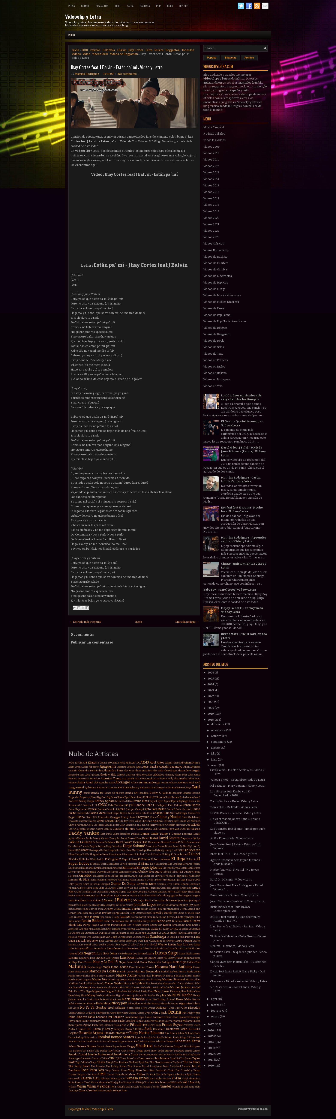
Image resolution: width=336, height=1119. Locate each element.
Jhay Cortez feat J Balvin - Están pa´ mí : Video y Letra (116, 67)
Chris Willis (134, 821)
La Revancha (139, 937)
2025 (211, 678)
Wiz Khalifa (118, 1086)
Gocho (134, 887)
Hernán (124, 895)
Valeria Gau (90, 1078)
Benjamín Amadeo (181, 793)
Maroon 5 (158, 975)
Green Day (185, 887)
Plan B (146, 1024)
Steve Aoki (86, 1058)
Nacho (187, 995)
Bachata (145, 6)
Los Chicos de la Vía (173, 948)
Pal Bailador (116, 1016)
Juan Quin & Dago (109, 917)
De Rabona (110, 842)
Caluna (178, 805)
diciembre (218, 724)
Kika (86, 928)
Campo (130, 809)
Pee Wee (154, 1021)
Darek (124, 838)
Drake (123, 850)
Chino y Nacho (169, 817)
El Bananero (128, 854)
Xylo (136, 1086)
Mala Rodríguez (164, 962)
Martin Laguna (84, 979)
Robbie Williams (186, 1033)
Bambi (87, 793)
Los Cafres (144, 948)
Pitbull (135, 1025)
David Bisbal (150, 838)
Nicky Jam (119, 1003)
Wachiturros (162, 1082)
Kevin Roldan (179, 925)
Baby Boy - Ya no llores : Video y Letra (229, 589)
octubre (216, 736)
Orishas (80, 1012)
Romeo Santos (122, 1037)
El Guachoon (179, 854)
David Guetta (169, 838)
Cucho (139, 829)
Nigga (182, 1003)
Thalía (101, 1062)
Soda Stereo (165, 1050)
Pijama (78, 1024)
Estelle (184, 868)
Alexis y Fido (107, 774)
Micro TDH (80, 991)
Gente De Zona (123, 884)
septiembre (219, 741)
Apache (103, 782)
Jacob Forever (169, 900)
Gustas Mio (102, 891)
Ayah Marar (90, 787)
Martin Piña (99, 979)
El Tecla (94, 863)
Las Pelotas (168, 940)
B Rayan (101, 787)
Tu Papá (93, 1074)
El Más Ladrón (97, 859)
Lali (78, 940)
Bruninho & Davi (124, 801)
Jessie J (197, 905)
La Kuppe (152, 932)
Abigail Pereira (172, 762)
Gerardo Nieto (146, 883)
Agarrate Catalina (126, 766)
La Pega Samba (125, 937)
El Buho (138, 854)
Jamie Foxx (183, 900)
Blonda (160, 797)
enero (215, 1016)
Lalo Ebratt (106, 940)
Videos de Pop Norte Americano (224, 321)
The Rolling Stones (116, 1066)
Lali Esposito (89, 940)
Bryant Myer (156, 801)
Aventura (182, 782)
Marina (182, 971)
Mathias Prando (96, 983)
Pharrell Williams (182, 1020)
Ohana (151, 1007)
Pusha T (72, 1029)
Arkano (134, 782)
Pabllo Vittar (194, 1012)
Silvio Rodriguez (192, 1046)
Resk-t (196, 1029)
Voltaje (140, 1082)
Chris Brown (105, 820)
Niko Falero (193, 1003)
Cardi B (170, 809)
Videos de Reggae (215, 327)
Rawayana (119, 1029)
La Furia (110, 933)
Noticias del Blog (214, 133)
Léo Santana (150, 958)
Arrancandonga (149, 782)
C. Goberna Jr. (87, 805)
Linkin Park (175, 944)
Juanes (125, 917)
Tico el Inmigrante (152, 1066)
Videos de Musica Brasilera (221, 301)
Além (190, 774)
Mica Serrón (133, 987)
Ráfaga (183, 1037)
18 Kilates (90, 762)
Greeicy (175, 887)
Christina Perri (171, 821)
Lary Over (137, 940)
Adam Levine (75, 766)
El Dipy (166, 854)
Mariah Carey (125, 971)
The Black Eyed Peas (139, 1062)
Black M (141, 797)
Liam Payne (121, 944)
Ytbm (197, 1086)
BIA (115, 787)
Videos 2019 (211, 211)
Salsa (130, 6)
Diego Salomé (134, 846)
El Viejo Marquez (128, 863)
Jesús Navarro (75, 909)
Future (190, 879)
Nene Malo (183, 999)
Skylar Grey (119, 1050)
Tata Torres (186, 1058)
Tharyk (110, 1062)
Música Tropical (213, 127)
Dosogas (94, 850)
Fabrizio (167, 871)
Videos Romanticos (216, 250)
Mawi (141, 983)
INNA (152, 895)
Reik (148, 1029)
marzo (215, 1004)
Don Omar (81, 850)
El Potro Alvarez (160, 859)
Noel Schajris (117, 1007)
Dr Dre (103, 850)
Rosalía (160, 1037)
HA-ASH (167, 891)
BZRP (126, 787)
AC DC (136, 762)
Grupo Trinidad (82, 891)
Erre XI (176, 868)
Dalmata (135, 833)
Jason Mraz (87, 905)
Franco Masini (129, 879)
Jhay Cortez (136, 50)
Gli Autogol (110, 887)
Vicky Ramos (76, 1082)
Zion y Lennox (88, 1090)
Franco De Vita (114, 879)
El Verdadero (112, 863)
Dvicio (151, 850)
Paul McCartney (91, 1020)
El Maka (73, 859)
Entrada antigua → (187, 621)
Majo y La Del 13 (105, 962)
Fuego (182, 879)
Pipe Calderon (106, 1025)
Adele (85, 766)
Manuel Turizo (145, 967)
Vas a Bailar (156, 1078)
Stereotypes (74, 1058)
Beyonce (85, 797)
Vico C (87, 1082)
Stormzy (96, 1058)
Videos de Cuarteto (215, 263)
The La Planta (191, 1062)
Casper (116, 813)
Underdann (121, 1074)
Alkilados (158, 774)
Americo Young (111, 778)
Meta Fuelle (97, 987)
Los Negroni (87, 953)
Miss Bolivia (188, 991)
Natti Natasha (133, 999)
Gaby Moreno (75, 884)
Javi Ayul (97, 905)
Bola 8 (197, 797)
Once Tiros (174, 1007)
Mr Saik (148, 995)
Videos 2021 (211, 224)
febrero (216, 1010)
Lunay (139, 958)
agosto (215, 747)
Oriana (72, 1012)
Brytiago (183, 801)
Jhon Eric (103, 909)
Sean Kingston (119, 1041)
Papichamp (131, 1017)
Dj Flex (184, 846)
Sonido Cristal (77, 1054)
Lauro (80, 944)
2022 (211, 696)
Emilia (98, 867)
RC (89, 1028)
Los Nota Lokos (107, 953)
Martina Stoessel (173, 979)
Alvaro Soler (181, 774)
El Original (111, 859)
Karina (178, 921)
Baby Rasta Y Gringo (152, 787)
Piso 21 (125, 1024)
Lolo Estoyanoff (78, 948)
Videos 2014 (211, 179)
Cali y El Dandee (134, 805)
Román (139, 1037)
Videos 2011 (211, 159)
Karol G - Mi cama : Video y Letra (231, 879)
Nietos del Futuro (169, 1003)
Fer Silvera (156, 875)
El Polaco (144, 859)
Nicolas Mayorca (152, 1003)
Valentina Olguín (184, 1074)
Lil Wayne (160, 944)
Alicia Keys (141, 774)
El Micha (84, 859)
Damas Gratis (149, 833)
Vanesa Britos (137, 1078)
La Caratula (194, 928)
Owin (147, 1012)
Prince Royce (172, 1025)
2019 (211, 713)
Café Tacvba (115, 805)
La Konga (140, 932)
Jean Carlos (116, 905)
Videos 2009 (211, 146)
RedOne (139, 1029)
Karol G (187, 920)
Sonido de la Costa (125, 1054)
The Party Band (79, 1066)
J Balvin (121, 50)
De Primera (98, 842)
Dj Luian (192, 846)
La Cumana (87, 932)
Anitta (81, 782)
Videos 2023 (211, 237)
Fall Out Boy (185, 871)
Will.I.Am (188, 1082)
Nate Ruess (116, 999)
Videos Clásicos (213, 243)
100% (71, 762)
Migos (89, 991)
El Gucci (193, 854)
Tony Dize (135, 1070)
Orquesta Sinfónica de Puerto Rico (104, 1012)
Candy (139, 809)
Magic (75, 962)
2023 (211, 690)
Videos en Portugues (216, 379)
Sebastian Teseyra (165, 1041)
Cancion (95, 50)
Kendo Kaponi (142, 925)
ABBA (129, 762)
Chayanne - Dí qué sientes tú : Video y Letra (238, 981)
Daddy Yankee (83, 833)
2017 (211, 1024)
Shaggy (131, 1046)
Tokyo (108, 1070)
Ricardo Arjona (91, 1033)
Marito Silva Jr (90, 975)
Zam (70, 1090)
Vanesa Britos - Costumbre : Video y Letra (237, 779)
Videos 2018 (100, 54)
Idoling (166, 895)
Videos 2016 (211, 192)
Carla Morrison (183, 809)
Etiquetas (230, 57)
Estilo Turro (194, 868)
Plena (71, 6)
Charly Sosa (128, 817)
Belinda (166, 792)
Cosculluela (192, 824)
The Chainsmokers (161, 1062)
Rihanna (157, 1033)
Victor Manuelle (100, 1082)
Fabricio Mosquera (149, 871)
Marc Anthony (180, 967)
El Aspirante (115, 854)
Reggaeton (102, 6)
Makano (152, 962)
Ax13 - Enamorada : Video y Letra (231, 838)
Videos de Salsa (213, 347)
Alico (149, 774)
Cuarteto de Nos (124, 828)
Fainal (175, 871)
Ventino (167, 1078)
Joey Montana (165, 908)
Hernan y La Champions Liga (101, 895)
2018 (85, 50)
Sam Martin (74, 1041)
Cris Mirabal (79, 829)
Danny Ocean (101, 838)
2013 (211, 1048)
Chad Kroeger (180, 813)
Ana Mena (140, 778)
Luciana (73, 957)
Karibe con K (165, 920)
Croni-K (108, 829)
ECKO (180, 850)
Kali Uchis (130, 921)
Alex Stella (158, 770)
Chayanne (142, 817)
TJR (118, 1058)
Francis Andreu (98, 879)
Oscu (125, 1012)
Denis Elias (140, 842)
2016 (211, 1030)
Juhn (149, 916)
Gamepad (105, 884)
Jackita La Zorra (150, 900)
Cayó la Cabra (127, 813)
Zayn (76, 1090)
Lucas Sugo (166, 953)
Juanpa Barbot (138, 917)
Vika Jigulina (116, 1082)
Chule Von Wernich (190, 821)
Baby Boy (134, 787)
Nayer (149, 999)
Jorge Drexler (121, 912)
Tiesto (166, 1066)
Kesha (167, 924)
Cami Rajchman (77, 809)
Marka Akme (126, 975)
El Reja (178, 858)
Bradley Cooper (86, 801)
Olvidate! (162, 1007)
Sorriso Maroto (166, 1054)
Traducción (161, 1070)
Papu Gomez (145, 1017)
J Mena (136, 900)
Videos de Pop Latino (217, 314)
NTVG (177, 995)
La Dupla (100, 932)
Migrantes (98, 991)
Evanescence (125, 871)
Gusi (93, 891)
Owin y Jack (159, 1012)
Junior (78, 921)
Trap (117, 6)
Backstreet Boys (181, 787)
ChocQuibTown (191, 817)
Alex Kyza (129, 770)
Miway (91, 995)
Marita (71, 975)
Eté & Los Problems (78, 871)
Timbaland (175, 1066)
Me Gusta (74, 987)
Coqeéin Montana (176, 825)
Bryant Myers (171, 801)
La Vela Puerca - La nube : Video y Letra (235, 813)
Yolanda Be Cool (180, 1086)
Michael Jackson (180, 987)
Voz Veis (149, 1082)
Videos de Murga (214, 289)
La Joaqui (121, 932)
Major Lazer (126, 962)
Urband (132, 1074)
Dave (138, 838)
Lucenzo (195, 953)
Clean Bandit (125, 825)
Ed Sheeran (192, 850)
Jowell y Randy (162, 912)
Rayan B (129, 1029)
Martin (188, 975)
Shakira (144, 1045)
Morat (140, 995)
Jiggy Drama (114, 909)
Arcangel (122, 782)
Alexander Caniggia (188, 770)
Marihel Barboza (169, 971)
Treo (178, 1070)
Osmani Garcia (136, 1012)
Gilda (101, 887)
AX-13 (144, 762)
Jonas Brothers (103, 912)
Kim (91, 928)
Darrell (132, 838)
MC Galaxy (169, 958)
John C (177, 909)
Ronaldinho (150, 1037)
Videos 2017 (211, 198)
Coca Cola (139, 824)
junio (214, 759)
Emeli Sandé (87, 868)
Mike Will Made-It (131, 991)
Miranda (175, 991)
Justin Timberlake (114, 921)
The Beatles (121, 1062)
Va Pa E (150, 1074)
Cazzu (137, 813)
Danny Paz (115, 838)
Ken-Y (130, 924)
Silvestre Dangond (173, 1046)
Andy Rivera (160, 778)
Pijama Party (90, 1024)
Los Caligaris (156, 948)
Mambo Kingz (94, 967)
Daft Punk (106, 833)
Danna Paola (84, 838)
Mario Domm (193, 971)
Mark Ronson (107, 975)
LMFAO (174, 928)
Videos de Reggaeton (124, 54)
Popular (212, 57)
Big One (101, 797)
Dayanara (186, 838)
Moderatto (101, 995)
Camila (92, 809)
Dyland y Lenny (163, 850)
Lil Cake (132, 944)
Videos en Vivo (213, 386)
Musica (159, 50)
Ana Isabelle (128, 778)
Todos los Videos (214, 140)
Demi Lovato (124, 842)
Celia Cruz (147, 813)
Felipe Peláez (144, 875)
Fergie (179, 875)
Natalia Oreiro (86, 999)
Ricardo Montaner (116, 1033)
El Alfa (85, 854)
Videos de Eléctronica (217, 276)
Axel (81, 787)
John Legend (188, 909)
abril (214, 998)
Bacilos (167, 787)
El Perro (133, 859)
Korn (103, 928)
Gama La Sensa (91, 884)
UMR (102, 1074)
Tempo (93, 1062)
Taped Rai (175, 1058)
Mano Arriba (119, 967)
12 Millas (79, 762)
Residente (159, 1029)
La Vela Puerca (185, 936)
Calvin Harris (191, 805)
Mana (106, 967)
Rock (170, 6)
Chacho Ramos (163, 812)
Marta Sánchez (175, 975)
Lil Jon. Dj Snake (145, 944)
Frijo (176, 879)
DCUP (183, 829)
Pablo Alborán (77, 1016)
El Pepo (123, 859)
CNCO (102, 805)
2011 (211, 1059)
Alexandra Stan (76, 774)
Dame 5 (165, 833)
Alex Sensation (143, 770)
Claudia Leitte (112, 825)
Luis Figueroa (113, 958)
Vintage (127, 1082)
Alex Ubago (170, 770)
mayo (215, 765)
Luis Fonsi (128, 958)
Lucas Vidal (185, 953)
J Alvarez (108, 900)
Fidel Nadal (188, 875)
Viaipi (185, 1078)
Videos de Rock (213, 340)
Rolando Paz (90, 1037)
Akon (186, 766)
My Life (167, 995)
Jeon (159, 905)
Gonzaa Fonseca (149, 887)
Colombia (108, 50)
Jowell (149, 913)
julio (214, 753)
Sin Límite (88, 1050)
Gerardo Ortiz (164, 884)
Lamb (129, 940)
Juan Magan (91, 916)
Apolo (112, 782)
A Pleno (121, 762)
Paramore (159, 1017)
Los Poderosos (125, 953)
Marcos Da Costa (102, 971)
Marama (161, 967)
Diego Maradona (114, 846)
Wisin (81, 1086)
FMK (134, 871)
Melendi (85, 987)
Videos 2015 (211, 185)
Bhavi (94, 797)
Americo (94, 778)
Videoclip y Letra (83, 16)
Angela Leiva (186, 778)
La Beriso (183, 928)
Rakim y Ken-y (103, 1028)
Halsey (184, 891)
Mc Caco (178, 983)
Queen (82, 1029)
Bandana (144, 793)
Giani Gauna (180, 883)
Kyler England (113, 928)
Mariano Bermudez (147, 971)
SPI (188, 1037)
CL (96, 805)
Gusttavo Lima (155, 891)
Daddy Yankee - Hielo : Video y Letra (234, 801)
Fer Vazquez (168, 875)
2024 (211, 684)
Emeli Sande (74, 868)
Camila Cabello (107, 809)
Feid (120, 875)
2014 (211, 1042)
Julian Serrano (167, 917)
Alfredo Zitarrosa (126, 774)
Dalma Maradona (121, 833)
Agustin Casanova (170, 766)
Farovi (75, 875)
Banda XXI (131, 792)
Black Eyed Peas (126, 797)
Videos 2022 (211, 230)
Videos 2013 (211, 172)
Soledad (179, 1050)
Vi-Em (176, 1078)
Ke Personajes (116, 924)
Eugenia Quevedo (97, 871)
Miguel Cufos (114, 991)
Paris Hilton (172, 1017)
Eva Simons (112, 871)
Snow (153, 1050)
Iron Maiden (94, 900)
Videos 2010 (211, 153)
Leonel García (91, 944)
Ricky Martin (139, 1033)
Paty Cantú (74, 1020)
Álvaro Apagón (105, 1090)
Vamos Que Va (118, 1078)
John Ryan (82, 913)
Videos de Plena (213, 308)
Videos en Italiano (215, 373)
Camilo (120, 809)
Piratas (117, 1025)
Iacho (159, 895)
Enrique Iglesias (149, 868)
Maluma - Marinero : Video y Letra (232, 946)
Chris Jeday (121, 820)
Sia (156, 1046)
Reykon (73, 1033)
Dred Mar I (131, 850)
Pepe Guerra (165, 1021)
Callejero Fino (164, 805)
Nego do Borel (168, 999)
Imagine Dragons (191, 895)
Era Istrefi (168, 868)
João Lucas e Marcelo (183, 913)
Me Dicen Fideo (192, 983)
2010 (211, 1065)
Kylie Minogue (128, 928)
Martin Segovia (137, 979)
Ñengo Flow (120, 1090)
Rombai (104, 1037)
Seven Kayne (112, 1046)
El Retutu (191, 859)
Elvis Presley (193, 863)
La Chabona (74, 933)
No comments (127, 73)
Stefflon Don (181, 1054)
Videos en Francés (215, 360)
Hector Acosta (75, 895)
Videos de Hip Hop (215, 282)
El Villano (143, 863)
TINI (112, 1058)
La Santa (171, 937)
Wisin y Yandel (99, 1086)
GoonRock (165, 887)
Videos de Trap (213, 353)
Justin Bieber (92, 921)
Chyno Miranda (77, 824)
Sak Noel (195, 1037)
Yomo (191, 1086)
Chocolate (73, 821)
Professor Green (191, 1025)
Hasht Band (194, 891)
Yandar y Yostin (151, 1086)
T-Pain (105, 1058)
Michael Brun (148, 987)
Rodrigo (80, 1037)
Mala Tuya (179, 962)
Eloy (185, 863)
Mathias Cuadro (78, 983)
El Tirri (102, 863)
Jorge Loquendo (138, 913)
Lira (185, 944)
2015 (211, 1036)
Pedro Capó (143, 1020)
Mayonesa (168, 983)
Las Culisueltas (153, 940)
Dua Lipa (142, 850)
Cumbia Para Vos (168, 828)
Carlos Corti (83, 813)
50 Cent (112, 762)
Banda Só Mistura (114, 793)
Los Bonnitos (130, 948)
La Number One (83, 937)
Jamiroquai (194, 900)
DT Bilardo (193, 828)
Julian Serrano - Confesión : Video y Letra (237, 901)
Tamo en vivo (146, 1058)
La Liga (162, 933)
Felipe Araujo (130, 875)
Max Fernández (154, 983)
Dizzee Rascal (172, 846)
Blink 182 (151, 797)
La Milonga (191, 933)
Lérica (160, 958)
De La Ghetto (83, 842)
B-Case (109, 787)
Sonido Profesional (100, 1054)
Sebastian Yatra (187, 1041)
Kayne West (99, 924)
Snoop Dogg (134, 1050)
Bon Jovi (73, 801)
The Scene (134, 1066)
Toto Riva (148, 1070)
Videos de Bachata (215, 256)
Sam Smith (87, 1041)
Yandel (165, 1086)
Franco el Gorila (145, 879)
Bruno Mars (141, 800)
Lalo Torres (119, 940)
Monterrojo (129, 995)
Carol (109, 813)
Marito (79, 975)
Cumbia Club (151, 829)
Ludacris (84, 957)
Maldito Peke (193, 962)
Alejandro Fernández (90, 770)
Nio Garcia (73, 1007)
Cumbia (85, 6)
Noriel (130, 1007)
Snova (147, 1050)
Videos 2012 (211, 166)
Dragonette (113, 850)
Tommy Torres (119, 1070)
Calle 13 (151, 805)
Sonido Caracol (192, 1050)
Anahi (149, 778)
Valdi (158, 1074)
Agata (139, 766)
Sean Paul (133, 1041)
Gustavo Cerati (117, 891)
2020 (211, 708)
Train (171, 1070)
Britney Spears (105, 800)
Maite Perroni (85, 962)
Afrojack (94, 766)
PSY (184, 1012)
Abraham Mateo (190, 762)
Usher (141, 1074)
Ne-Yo (156, 999)
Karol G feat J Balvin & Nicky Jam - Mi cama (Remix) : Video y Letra (243, 451)
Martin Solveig (153, 979)
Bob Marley (172, 797)
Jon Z (91, 913)
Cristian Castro (95, 829)
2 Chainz (102, 762)
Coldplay (151, 824)
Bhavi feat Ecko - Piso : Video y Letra (233, 854)
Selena (72, 1046)
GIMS (197, 879)
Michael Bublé (162, 987)
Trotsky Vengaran (77, 1074)
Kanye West (149, 921)
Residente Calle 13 (178, 1028)
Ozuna (174, 1012)
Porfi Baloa (155, 1025)
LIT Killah (164, 928)
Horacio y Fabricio (139, 895)
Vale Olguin (168, 1074)
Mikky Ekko (147, 991)
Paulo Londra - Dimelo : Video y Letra (234, 895)
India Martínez (77, 900)
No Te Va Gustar (93, 1007)
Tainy (123, 1058)
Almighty (169, 774)
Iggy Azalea (176, 895)
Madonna (187, 957)
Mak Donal (140, 962)
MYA (178, 957)
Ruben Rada (171, 1037)
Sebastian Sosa (147, 1041)
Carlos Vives (97, 812)
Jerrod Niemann (170, 905)
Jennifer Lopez (145, 905)
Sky (110, 1050)
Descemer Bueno (158, 842)
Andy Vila (173, 778)
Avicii (191, 782)
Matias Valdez (114, 983)
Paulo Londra (126, 1020)
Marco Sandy (82, 971)
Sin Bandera (75, 1050)
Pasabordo (184, 1017)
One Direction (190, 1007)
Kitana (96, 928)
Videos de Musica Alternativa (222, 295)
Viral (134, 1082)
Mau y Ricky (131, 983)
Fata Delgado (98, 875)
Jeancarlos (128, 905)
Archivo (249, 57)
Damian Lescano (182, 833)
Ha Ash (176, 891)
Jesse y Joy (185, 904)
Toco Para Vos (92, 1070)
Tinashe (186, 1066)
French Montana (164, 879)
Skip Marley (100, 1050)
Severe (122, 1046)
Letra (149, 50)
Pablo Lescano (97, 1016)
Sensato (101, 1046)
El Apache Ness (99, 854)
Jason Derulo (74, 905)
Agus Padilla (150, 766)
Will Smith (176, 1082)
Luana (150, 953)
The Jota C (177, 1062)
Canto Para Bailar (154, 809)
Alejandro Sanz (113, 770)
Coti (70, 829)
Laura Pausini (183, 940)
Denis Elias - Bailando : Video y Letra (234, 807)
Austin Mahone (169, 782)
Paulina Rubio (109, 1020)
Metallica (108, 987)
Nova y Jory (141, 1007)
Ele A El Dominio (158, 863)
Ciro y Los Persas (95, 825)
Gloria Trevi (123, 887)
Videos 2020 (211, 217)
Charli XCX (91, 817)
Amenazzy (83, 778)
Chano (80, 817)
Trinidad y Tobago (190, 1070)
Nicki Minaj (103, 1003)
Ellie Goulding (175, 863)
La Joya (130, 933)
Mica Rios (119, 987)
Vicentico (194, 1078)
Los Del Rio (189, 948)
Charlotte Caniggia (109, 817)
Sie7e (161, 1046)
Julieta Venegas (185, 916)
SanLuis (97, 1041)
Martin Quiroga (117, 979)
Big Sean (112, 797)
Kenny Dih (156, 924)
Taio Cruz (132, 1058)
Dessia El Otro (178, 842)
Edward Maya (75, 854)
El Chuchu (156, 854)
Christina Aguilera (152, 820)
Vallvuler (105, 1078)
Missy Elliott (80, 995)
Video (86, 54)
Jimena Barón (130, 908)
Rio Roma (171, 1033)
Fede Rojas (111, 875)
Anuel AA (92, 782)
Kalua (139, 921)
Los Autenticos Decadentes (105, 948)
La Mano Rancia (176, 932)
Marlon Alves (144, 975)
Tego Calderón (82, 1062)
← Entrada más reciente (85, 621)
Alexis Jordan (92, 774)
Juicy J (156, 916)
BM (120, 787)
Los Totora (139, 953)
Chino (153, 817)
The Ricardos (98, 1066)
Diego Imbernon (98, 846)
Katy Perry (84, 924)
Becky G (155, 792)
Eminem (129, 868)
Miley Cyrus (161, 991)
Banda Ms (97, 792)
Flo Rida (84, 879)
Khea (188, 925)
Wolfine (130, 1086)
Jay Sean (106, 905)
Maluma (77, 966)
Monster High (114, 995)
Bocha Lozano (187, 797)
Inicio (71, 35)
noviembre (218, 730)
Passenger (195, 1017)
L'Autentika (142, 928)
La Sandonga (156, 936)
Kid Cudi (79, 928)
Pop (158, 6)
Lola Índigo (194, 944)
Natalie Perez (102, 999)
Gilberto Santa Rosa (87, 887)
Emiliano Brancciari (112, 868)
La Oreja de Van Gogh (104, 936)
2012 (211, 1053)
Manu (132, 967)
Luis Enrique (97, 957)
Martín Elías (193, 979)
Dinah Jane (151, 846)
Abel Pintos (157, 762)
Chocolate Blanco (87, 821)
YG (141, 1086)
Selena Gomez (86, 1046)
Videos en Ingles (214, 366)
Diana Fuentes (81, 846)
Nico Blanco (135, 1003)
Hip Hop (183, 6)
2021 (211, 702)
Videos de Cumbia (215, 269)
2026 (211, 672)
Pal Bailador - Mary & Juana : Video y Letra (237, 785)
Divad (161, 846)
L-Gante (153, 928)
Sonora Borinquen (148, 1054)
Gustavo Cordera (137, 891)
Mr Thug (156, 995)
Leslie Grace (106, 944)
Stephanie (194, 1054)
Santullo (106, 1041)
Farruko (84, 875)
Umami (110, 1074)
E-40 (174, 850)
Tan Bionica (162, 1058)
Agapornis (108, 766)
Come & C (162, 825)
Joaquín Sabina (148, 909)
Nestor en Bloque (85, 1003)
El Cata (146, 854)
